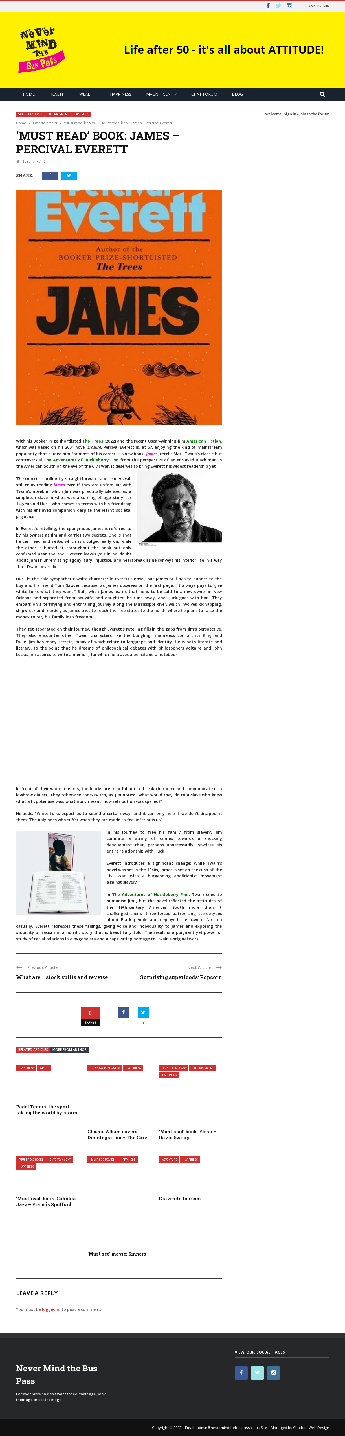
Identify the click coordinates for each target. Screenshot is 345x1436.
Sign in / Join (318, 5)
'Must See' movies (103, 1160)
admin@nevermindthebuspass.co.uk (228, 1427)
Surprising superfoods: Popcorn (181, 977)
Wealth (87, 94)
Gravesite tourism (180, 1198)
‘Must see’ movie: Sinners (116, 1254)
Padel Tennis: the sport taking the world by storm (46, 1109)
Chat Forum (204, 94)
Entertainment (58, 114)
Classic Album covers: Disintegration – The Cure (117, 1134)
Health (57, 94)
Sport (44, 1068)
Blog (237, 94)
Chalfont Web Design (311, 1427)
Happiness (120, 94)
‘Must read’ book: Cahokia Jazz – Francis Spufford (46, 1201)
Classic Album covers (105, 1068)
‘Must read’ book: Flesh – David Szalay (187, 1134)
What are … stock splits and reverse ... (64, 977)
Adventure (169, 1160)
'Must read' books (30, 114)
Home (29, 94)
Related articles (33, 1049)
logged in (51, 1309)
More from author (69, 1049)
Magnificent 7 (161, 94)
